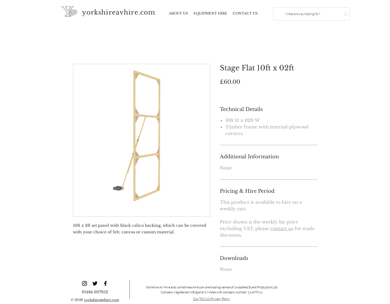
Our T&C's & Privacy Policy (211, 299)
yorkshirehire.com (101, 300)
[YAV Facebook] (105, 283)
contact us (281, 228)
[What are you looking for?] (302, 14)
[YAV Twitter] (95, 283)
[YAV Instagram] (84, 283)
